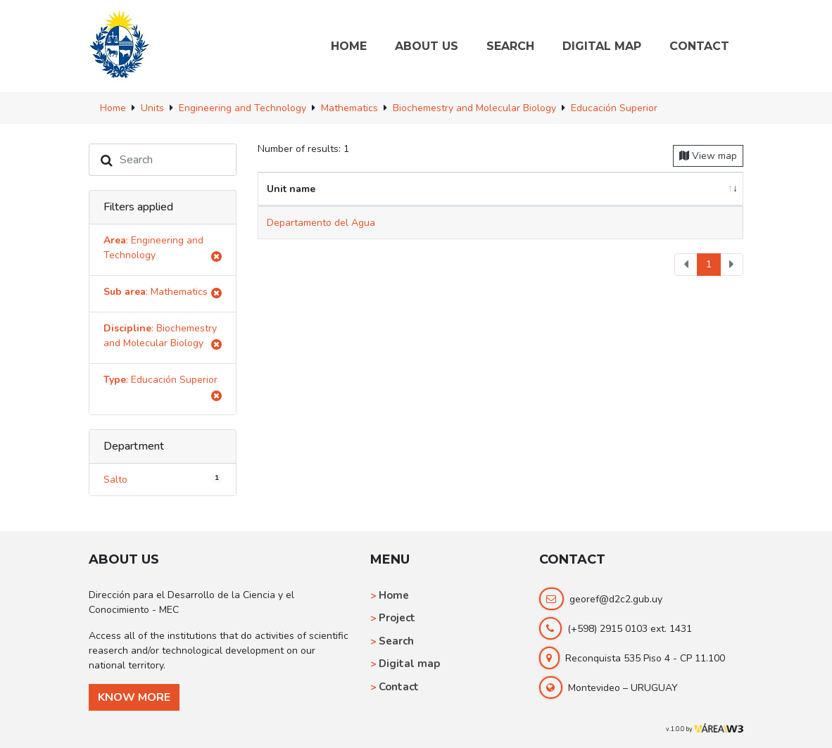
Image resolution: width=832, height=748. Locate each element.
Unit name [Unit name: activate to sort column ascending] (291, 189)
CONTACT (699, 46)
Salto (162, 479)
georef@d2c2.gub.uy (615, 599)
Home (394, 595)
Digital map (409, 664)
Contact (399, 687)
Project (397, 618)
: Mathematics (162, 293)
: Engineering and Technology (162, 250)
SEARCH (510, 46)
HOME (349, 46)
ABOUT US (426, 46)
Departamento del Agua (321, 222)
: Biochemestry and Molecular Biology (162, 338)
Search (396, 641)
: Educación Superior (162, 389)
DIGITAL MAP (601, 46)
